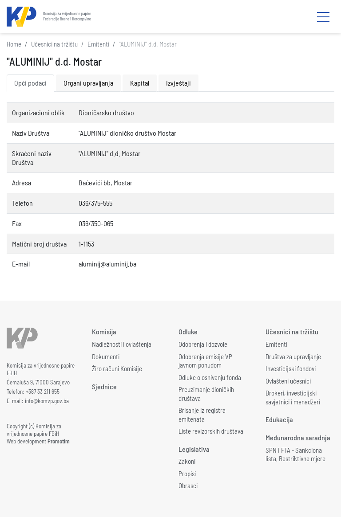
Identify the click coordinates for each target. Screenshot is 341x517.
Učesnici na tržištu (54, 44)
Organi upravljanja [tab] (88, 82)
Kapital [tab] (139, 82)
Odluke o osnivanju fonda (209, 377)
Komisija (104, 331)
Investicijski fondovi (291, 368)
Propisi (187, 474)
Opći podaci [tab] (30, 82)
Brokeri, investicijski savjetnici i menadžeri (293, 397)
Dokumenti (105, 356)
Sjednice (104, 386)
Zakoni (186, 461)
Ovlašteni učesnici (288, 381)
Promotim (59, 441)
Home (14, 44)
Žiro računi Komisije (117, 368)
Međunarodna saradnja (298, 437)
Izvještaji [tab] (178, 82)
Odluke (188, 331)
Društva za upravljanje (293, 356)
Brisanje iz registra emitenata (202, 414)
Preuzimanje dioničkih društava (206, 393)
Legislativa (194, 449)
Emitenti (98, 44)
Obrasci (188, 486)
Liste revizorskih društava (210, 431)
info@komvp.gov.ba (47, 400)
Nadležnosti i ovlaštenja (121, 344)
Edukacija (279, 419)
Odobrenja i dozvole (202, 344)
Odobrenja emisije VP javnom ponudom (205, 360)
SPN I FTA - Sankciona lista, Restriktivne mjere (295, 454)
